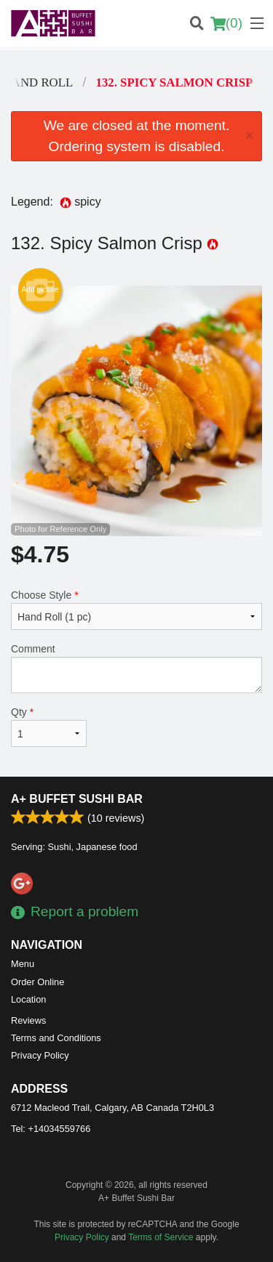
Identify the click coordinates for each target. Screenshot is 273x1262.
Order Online (37, 981)
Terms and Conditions (56, 1037)
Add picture (40, 290)
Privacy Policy (40, 1055)
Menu (22, 963)
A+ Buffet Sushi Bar (77, 799)
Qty (49, 726)
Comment (136, 668)
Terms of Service (160, 1237)
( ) (226, 23)
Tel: (50, 1128)
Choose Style (136, 609)
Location (28, 999)
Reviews (28, 1020)
